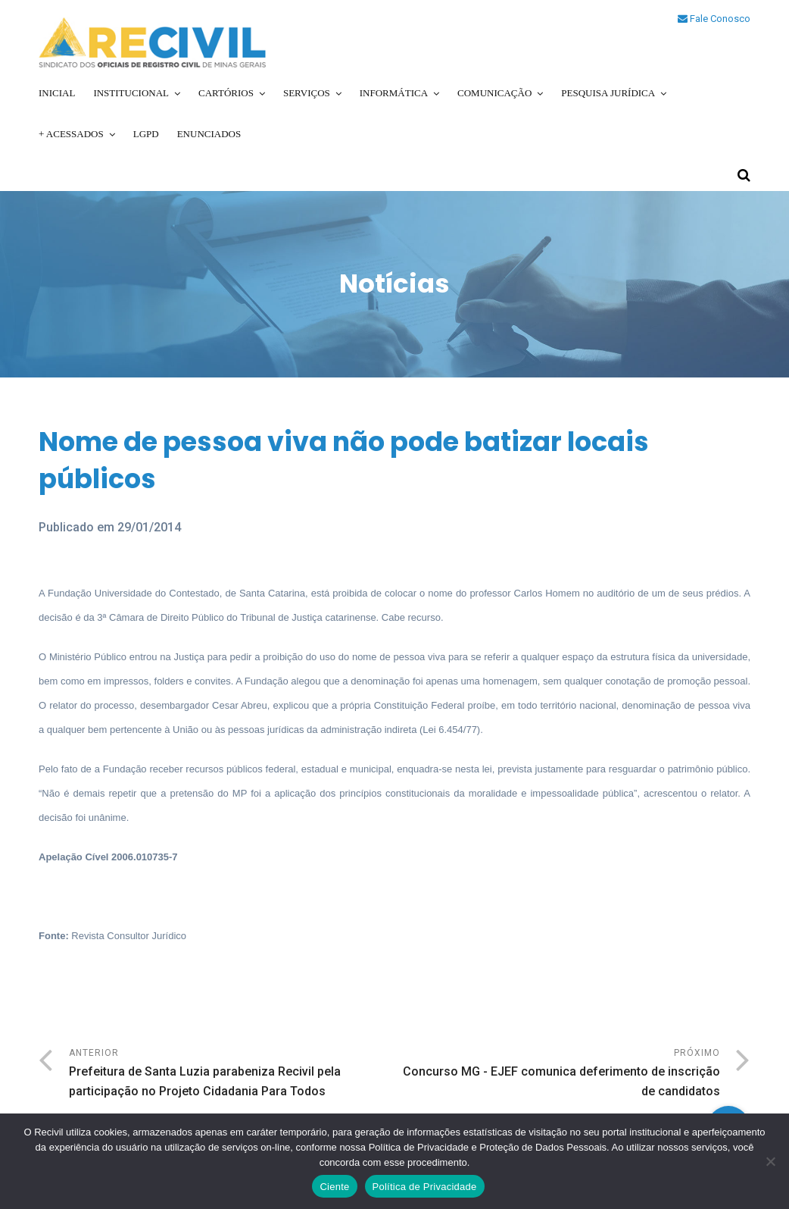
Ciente (334, 1186)
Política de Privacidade (425, 1186)
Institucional (131, 93)
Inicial (57, 93)
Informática (394, 93)
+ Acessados (71, 133)
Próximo (557, 1074)
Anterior (231, 1074)
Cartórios (226, 93)
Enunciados (209, 133)
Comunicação (494, 93)
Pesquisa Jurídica (608, 93)
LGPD (146, 133)
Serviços (306, 93)
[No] (770, 1161)
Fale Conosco (714, 18)
